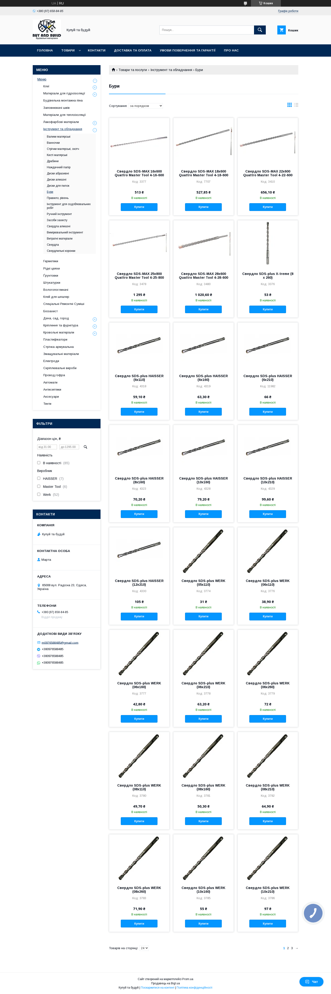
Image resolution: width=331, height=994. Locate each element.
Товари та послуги (132, 70)
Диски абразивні (58, 173)
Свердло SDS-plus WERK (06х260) (268, 685)
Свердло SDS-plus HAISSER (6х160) (203, 378)
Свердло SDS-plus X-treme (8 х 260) (267, 275)
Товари (68, 50)
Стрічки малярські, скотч (63, 149)
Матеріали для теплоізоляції (64, 115)
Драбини (53, 161)
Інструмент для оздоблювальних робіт (69, 206)
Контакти (96, 50)
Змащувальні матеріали (61, 354)
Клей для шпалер (56, 297)
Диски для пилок (58, 185)
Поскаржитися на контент (157, 987)
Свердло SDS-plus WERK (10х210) (268, 889)
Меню (41, 79)
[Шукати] (260, 29)
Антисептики (52, 389)
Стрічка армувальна (58, 347)
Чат (311, 982)
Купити (139, 207)
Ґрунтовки (50, 275)
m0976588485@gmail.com (60, 642)
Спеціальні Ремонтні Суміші (63, 304)
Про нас (231, 50)
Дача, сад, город (56, 318)
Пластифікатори (55, 339)
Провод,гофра (54, 375)
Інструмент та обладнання (171, 70)
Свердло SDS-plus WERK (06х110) (268, 582)
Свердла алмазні (58, 226)
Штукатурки (51, 282)
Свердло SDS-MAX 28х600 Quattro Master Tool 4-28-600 (203, 275)
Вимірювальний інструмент (65, 232)
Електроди (51, 361)
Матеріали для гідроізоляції (64, 93)
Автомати (50, 382)
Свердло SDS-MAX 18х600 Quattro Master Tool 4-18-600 (203, 173)
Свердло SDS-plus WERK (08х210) (268, 787)
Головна (45, 50)
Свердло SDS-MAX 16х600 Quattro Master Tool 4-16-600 (139, 173)
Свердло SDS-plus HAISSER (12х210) (139, 582)
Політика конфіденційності (194, 987)
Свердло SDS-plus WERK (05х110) (203, 582)
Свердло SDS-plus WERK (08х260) (139, 889)
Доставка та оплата (132, 50)
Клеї (46, 86)
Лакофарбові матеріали (61, 122)
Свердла (53, 244)
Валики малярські (58, 136)
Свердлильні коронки (61, 251)
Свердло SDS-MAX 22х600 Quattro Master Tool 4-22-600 (267, 173)
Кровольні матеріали (58, 332)
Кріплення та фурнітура (60, 325)
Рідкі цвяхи (51, 268)
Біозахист (50, 311)
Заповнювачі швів (56, 108)
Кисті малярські (57, 155)
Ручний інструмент (59, 214)
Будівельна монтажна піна (63, 100)
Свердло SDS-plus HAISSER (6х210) (267, 378)
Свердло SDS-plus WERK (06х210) (203, 685)
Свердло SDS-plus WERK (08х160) (203, 787)
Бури (50, 192)
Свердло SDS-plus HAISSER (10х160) (203, 480)
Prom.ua (187, 979)
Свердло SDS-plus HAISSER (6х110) (139, 378)
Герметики (50, 261)
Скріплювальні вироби (60, 368)
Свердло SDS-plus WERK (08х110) (139, 787)
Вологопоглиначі (55, 289)
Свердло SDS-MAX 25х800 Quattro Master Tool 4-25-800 (139, 275)
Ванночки (53, 142)
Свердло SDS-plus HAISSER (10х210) (267, 480)
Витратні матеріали (60, 238)
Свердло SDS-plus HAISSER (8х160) (139, 480)
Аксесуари (51, 396)
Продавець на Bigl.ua (165, 983)
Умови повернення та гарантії (187, 50)
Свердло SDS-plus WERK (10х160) (203, 889)
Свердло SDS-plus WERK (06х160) (139, 685)
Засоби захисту (57, 220)
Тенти (47, 403)
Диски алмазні (56, 179)
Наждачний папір (58, 167)
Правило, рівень (58, 198)
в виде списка (296, 106)
